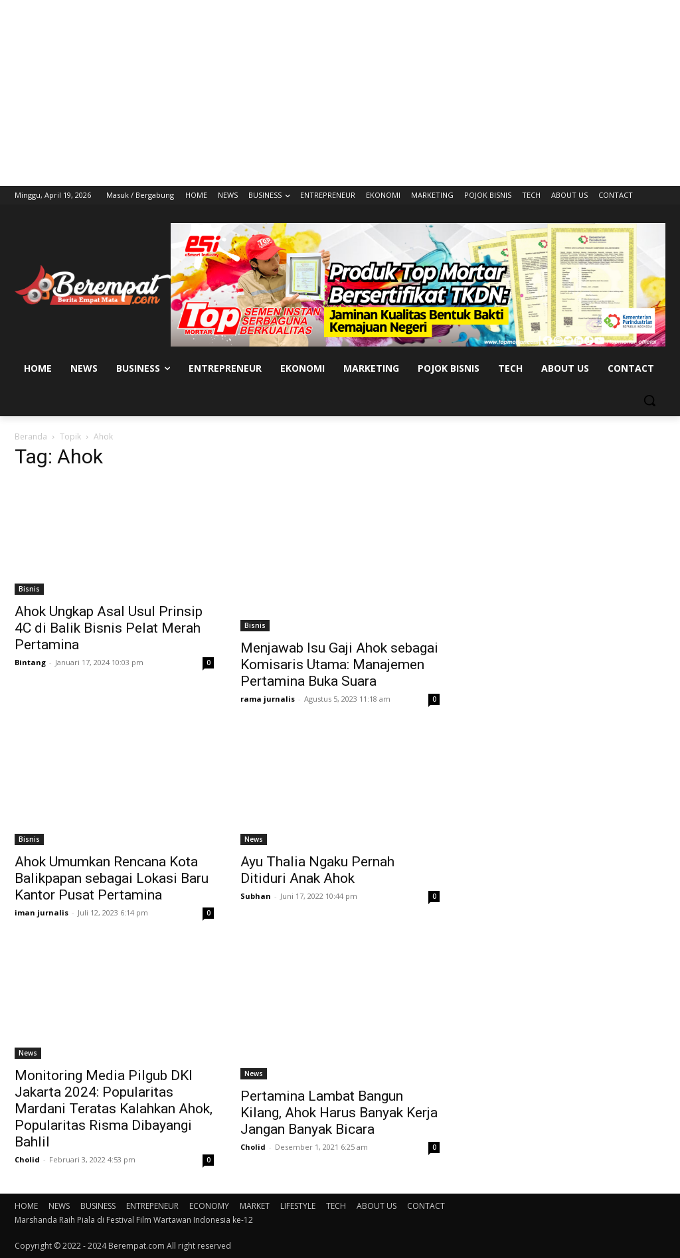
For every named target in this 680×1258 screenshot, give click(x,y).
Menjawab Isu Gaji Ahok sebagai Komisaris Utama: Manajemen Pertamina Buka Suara (339, 664)
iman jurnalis (41, 912)
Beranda (31, 436)
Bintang (30, 662)
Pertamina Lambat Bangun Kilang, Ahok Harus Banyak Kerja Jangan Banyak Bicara (339, 1112)
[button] (649, 400)
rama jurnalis (267, 699)
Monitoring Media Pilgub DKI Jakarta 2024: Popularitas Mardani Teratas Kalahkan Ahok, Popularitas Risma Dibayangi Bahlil (113, 1108)
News (253, 839)
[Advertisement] (340, 93)
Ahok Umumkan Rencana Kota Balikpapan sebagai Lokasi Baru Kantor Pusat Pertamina (112, 878)
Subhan (255, 896)
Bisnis (29, 588)
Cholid (27, 1159)
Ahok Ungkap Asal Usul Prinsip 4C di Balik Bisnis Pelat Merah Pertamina (109, 628)
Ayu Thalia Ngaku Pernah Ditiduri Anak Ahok (317, 870)
